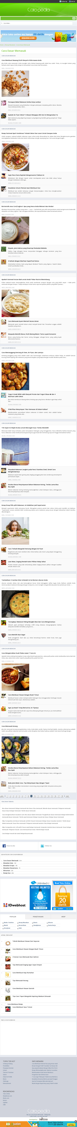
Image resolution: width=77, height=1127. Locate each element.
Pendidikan (6, 1066)
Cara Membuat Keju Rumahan (23, 973)
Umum (5, 1070)
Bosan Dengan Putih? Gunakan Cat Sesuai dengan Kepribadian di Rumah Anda (54, 1066)
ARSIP (63, 917)
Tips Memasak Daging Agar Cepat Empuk (27, 965)
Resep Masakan (10, 45)
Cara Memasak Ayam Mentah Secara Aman (23, 321)
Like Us (73, 1)
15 (52, 796)
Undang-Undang (7, 1064)
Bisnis (35, 922)
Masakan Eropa (8, 865)
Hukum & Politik (7, 1077)
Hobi (20, 928)
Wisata (50, 922)
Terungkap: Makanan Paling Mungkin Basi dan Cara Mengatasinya (31, 622)
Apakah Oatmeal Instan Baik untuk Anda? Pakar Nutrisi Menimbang (26, 279)
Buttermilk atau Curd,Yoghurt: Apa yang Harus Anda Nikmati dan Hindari (28, 206)
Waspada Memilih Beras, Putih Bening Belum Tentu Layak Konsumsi (32, 334)
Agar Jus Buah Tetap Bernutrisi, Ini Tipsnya (23, 708)
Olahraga (5, 1081)
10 (35, 796)
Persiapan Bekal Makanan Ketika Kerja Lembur (24, 102)
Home (2, 45)
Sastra (5, 1074)
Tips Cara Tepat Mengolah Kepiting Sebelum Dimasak (32, 996)
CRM (4, 1105)
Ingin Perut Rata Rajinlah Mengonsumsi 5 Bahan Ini (26, 175)
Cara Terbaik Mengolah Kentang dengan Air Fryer (25, 549)
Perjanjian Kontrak (8, 1068)
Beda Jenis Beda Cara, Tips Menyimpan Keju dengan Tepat (28, 783)
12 (41, 796)
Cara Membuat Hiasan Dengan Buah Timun (23, 695)
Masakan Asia (8, 863)
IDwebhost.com (7, 1096)
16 (55, 796)
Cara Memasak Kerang (10, 726)
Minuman (6, 870)
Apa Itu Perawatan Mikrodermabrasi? (42, 1081)
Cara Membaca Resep (15, 1004)
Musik (6, 925)
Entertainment (7, 1083)
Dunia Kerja (52, 925)
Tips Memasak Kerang (20, 980)
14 (48, 796)
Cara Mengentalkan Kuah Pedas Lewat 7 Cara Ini (19, 653)
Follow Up (64, 1)
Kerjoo (5, 1100)
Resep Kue (6, 873)
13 (45, 796)
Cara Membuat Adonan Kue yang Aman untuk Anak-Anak (48, 1064)
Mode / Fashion (9, 922)
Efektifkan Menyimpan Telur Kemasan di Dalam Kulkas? (28, 409)
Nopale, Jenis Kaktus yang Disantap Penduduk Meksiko (27, 248)
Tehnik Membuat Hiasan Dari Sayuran (26, 941)
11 (38, 796)
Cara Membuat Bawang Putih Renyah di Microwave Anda (22, 60)
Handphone (37, 925)
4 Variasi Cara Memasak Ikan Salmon (26, 957)
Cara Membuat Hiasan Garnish (23, 988)
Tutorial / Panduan (8, 1072)
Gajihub (5, 1102)
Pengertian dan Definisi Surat (40, 1074)
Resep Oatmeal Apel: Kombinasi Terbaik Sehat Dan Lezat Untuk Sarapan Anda (29, 133)
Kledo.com (6, 1098)
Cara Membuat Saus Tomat (22, 1007)
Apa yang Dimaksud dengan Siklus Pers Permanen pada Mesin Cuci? (51, 1068)
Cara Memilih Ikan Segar (16, 635)
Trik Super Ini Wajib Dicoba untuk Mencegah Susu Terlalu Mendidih (25, 428)
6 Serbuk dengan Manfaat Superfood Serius (23, 261)
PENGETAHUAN (38, 917)
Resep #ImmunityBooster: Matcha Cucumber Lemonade (48, 1070)
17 (58, 796)
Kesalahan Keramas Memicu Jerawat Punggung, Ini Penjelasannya (50, 1079)
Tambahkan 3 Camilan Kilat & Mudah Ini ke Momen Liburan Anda (25, 580)
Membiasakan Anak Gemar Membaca (42, 1072)
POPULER (13, 917)
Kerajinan (7, 928)
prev (2, 796)
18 (62, 796)
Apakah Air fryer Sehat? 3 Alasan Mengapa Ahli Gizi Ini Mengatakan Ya (33, 115)
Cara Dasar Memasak (23, 45)
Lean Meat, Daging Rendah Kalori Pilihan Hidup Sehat (27, 562)
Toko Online (6, 1094)
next (67, 796)
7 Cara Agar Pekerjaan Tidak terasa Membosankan (46, 1077)
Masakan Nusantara (10, 868)
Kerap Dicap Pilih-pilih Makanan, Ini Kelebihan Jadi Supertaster (24, 505)
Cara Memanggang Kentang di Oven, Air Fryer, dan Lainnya (22, 352)
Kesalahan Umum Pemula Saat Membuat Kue (24, 188)
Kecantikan (22, 925)
